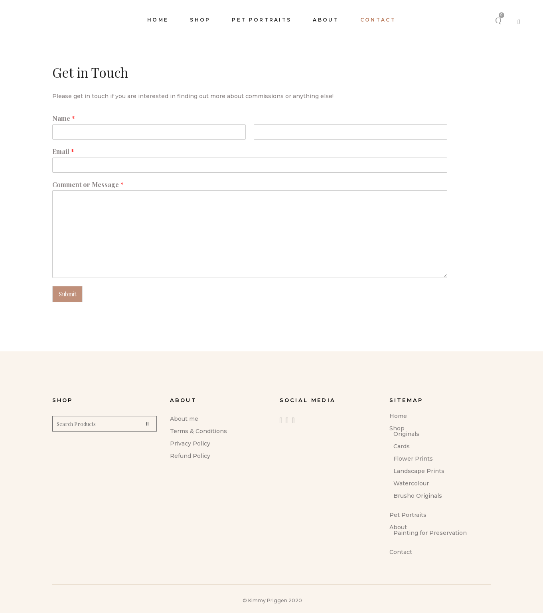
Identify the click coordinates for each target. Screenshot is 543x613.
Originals (406, 434)
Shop (397, 428)
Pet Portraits (408, 515)
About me (184, 419)
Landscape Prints (418, 471)
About (398, 527)
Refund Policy (190, 456)
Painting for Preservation (430, 533)
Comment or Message (88, 185)
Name (63, 118)
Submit (67, 294)
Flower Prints (413, 458)
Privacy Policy (190, 443)
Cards (401, 446)
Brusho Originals (417, 496)
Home (398, 416)
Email (63, 152)
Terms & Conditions (198, 431)
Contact (400, 552)
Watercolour (411, 483)
